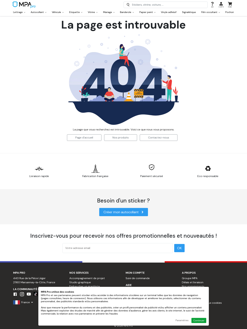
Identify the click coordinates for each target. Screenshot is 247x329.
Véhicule (58, 12)
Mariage (109, 12)
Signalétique (189, 12)
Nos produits (121, 137)
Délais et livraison (192, 282)
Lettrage (19, 12)
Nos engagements (193, 286)
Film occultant (210, 12)
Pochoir (229, 12)
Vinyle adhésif (168, 12)
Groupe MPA (190, 278)
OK (179, 248)
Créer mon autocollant (123, 212)
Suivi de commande (138, 278)
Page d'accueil (84, 137)
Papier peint (147, 12)
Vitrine (93, 12)
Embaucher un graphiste (84, 286)
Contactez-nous (158, 137)
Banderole (127, 12)
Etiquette (75, 12)
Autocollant (38, 12)
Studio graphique (80, 282)
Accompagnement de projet (87, 278)
